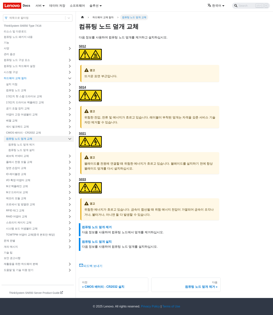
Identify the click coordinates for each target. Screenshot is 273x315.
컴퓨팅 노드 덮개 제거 (21, 144)
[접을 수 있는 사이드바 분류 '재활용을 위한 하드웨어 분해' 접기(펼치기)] (70, 264)
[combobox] (9, 18)
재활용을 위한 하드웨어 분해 (21, 263)
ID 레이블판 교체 (16, 174)
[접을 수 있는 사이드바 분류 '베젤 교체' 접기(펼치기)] (70, 121)
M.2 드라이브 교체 (17, 192)
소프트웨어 (77, 5)
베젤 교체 (11, 120)
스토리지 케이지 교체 (18, 222)
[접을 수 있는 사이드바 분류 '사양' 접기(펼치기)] (70, 48)
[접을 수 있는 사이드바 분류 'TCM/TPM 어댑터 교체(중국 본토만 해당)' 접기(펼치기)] (70, 235)
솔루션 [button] (94, 5)
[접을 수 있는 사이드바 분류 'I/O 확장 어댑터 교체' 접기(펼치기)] (70, 180)
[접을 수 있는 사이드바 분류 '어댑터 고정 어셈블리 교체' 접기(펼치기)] (70, 115)
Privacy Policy (150, 306)
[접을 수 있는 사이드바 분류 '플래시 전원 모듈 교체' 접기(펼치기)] (70, 162)
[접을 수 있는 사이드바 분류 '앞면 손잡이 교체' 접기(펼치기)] (70, 168)
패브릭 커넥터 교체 (17, 155)
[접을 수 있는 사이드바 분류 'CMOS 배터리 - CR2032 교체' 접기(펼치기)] (70, 133)
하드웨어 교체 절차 (15, 78)
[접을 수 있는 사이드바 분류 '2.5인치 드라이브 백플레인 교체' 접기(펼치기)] (70, 103)
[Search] (251, 6)
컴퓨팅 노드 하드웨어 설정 (19, 66)
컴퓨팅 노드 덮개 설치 (21, 150)
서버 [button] (38, 5)
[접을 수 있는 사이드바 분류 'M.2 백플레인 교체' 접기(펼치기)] (70, 186)
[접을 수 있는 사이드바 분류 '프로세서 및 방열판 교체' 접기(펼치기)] (70, 204)
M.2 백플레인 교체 (17, 186)
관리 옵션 (9, 54)
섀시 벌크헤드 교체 (17, 126)
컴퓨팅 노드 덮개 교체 (19, 138)
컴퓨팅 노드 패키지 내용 (18, 36)
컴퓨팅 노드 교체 (16, 90)
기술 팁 (8, 252)
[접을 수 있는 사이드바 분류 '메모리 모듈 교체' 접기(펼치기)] (70, 198)
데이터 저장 (57, 5)
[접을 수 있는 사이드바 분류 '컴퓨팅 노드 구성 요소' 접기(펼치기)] (70, 60)
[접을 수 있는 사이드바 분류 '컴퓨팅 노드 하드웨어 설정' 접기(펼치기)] (70, 66)
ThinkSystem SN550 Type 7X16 (22, 25)
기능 (6, 42)
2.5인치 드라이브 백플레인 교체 (25, 102)
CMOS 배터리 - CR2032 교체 (23, 132)
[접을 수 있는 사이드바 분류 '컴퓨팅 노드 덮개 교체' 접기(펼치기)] (70, 139)
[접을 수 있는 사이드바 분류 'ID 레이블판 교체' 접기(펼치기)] (70, 174)
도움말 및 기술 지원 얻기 (18, 269)
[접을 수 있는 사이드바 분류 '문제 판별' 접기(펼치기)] (70, 241)
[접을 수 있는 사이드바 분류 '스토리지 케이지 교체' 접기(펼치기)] (70, 223)
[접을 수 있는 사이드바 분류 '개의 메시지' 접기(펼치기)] (70, 247)
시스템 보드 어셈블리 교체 (22, 228)
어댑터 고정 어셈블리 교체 (22, 114)
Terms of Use (171, 306)
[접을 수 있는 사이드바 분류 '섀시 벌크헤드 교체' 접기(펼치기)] (70, 127)
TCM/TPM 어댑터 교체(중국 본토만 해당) (30, 234)
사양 (6, 48)
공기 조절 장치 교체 (18, 108)
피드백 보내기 (90, 266)
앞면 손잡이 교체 (16, 168)
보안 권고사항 (12, 258)
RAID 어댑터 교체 (16, 216)
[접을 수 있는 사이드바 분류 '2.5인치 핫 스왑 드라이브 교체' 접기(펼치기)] (70, 96)
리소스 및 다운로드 (15, 31)
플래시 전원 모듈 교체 (19, 161)
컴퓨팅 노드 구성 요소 (17, 59)
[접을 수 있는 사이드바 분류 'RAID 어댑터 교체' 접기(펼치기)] (70, 217)
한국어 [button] (214, 5)
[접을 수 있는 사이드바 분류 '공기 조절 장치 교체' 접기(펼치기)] (70, 109)
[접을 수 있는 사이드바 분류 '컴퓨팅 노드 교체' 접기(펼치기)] (70, 90)
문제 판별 (9, 240)
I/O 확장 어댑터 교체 (18, 180)
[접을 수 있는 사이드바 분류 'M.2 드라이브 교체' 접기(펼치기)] (70, 192)
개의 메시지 (11, 246)
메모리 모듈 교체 (16, 198)
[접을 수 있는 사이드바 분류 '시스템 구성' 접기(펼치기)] (70, 72)
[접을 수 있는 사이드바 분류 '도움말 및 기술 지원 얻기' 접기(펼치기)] (70, 270)
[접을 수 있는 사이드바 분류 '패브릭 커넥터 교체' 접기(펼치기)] (70, 156)
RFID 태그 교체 (15, 210)
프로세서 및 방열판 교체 (20, 204)
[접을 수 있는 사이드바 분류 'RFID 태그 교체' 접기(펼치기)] (70, 211)
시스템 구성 (11, 72)
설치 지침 (11, 84)
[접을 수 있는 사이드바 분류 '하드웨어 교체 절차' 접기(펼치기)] (70, 78)
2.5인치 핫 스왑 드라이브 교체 (24, 96)
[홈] (82, 17)
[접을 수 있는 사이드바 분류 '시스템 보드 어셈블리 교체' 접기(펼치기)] (70, 229)
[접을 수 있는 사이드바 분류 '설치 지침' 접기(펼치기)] (70, 84)
